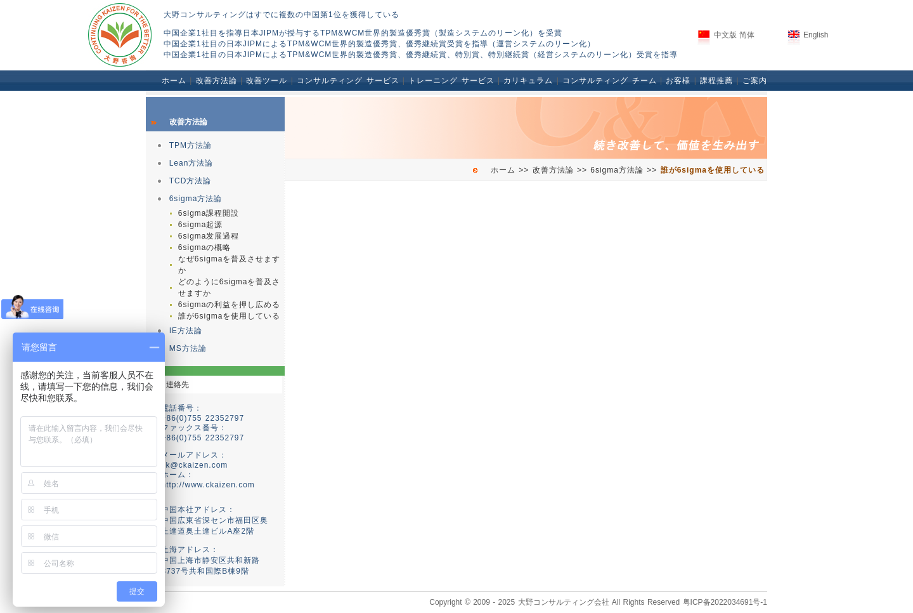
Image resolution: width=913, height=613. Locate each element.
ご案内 (754, 80)
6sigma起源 (200, 224)
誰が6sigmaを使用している (229, 316)
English (815, 34)
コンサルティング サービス (348, 80)
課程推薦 (716, 80)
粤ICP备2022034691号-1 (725, 602)
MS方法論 (188, 348)
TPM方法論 (190, 145)
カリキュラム (528, 80)
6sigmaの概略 (204, 247)
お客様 (678, 80)
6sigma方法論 (196, 198)
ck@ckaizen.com (194, 465)
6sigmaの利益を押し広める (229, 304)
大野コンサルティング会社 (563, 602)
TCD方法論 (190, 180)
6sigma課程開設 (209, 213)
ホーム (174, 80)
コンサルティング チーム (609, 80)
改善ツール (266, 80)
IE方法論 (185, 330)
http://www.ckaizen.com (207, 484)
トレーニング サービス (451, 80)
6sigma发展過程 (209, 236)
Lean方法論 (191, 163)
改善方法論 (216, 80)
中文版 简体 (734, 34)
